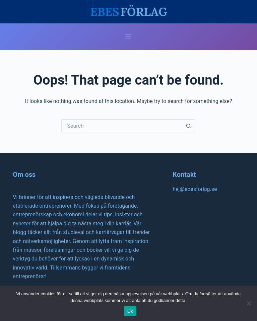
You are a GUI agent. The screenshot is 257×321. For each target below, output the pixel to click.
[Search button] (188, 125)
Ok (130, 311)
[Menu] (128, 37)
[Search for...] (121, 125)
